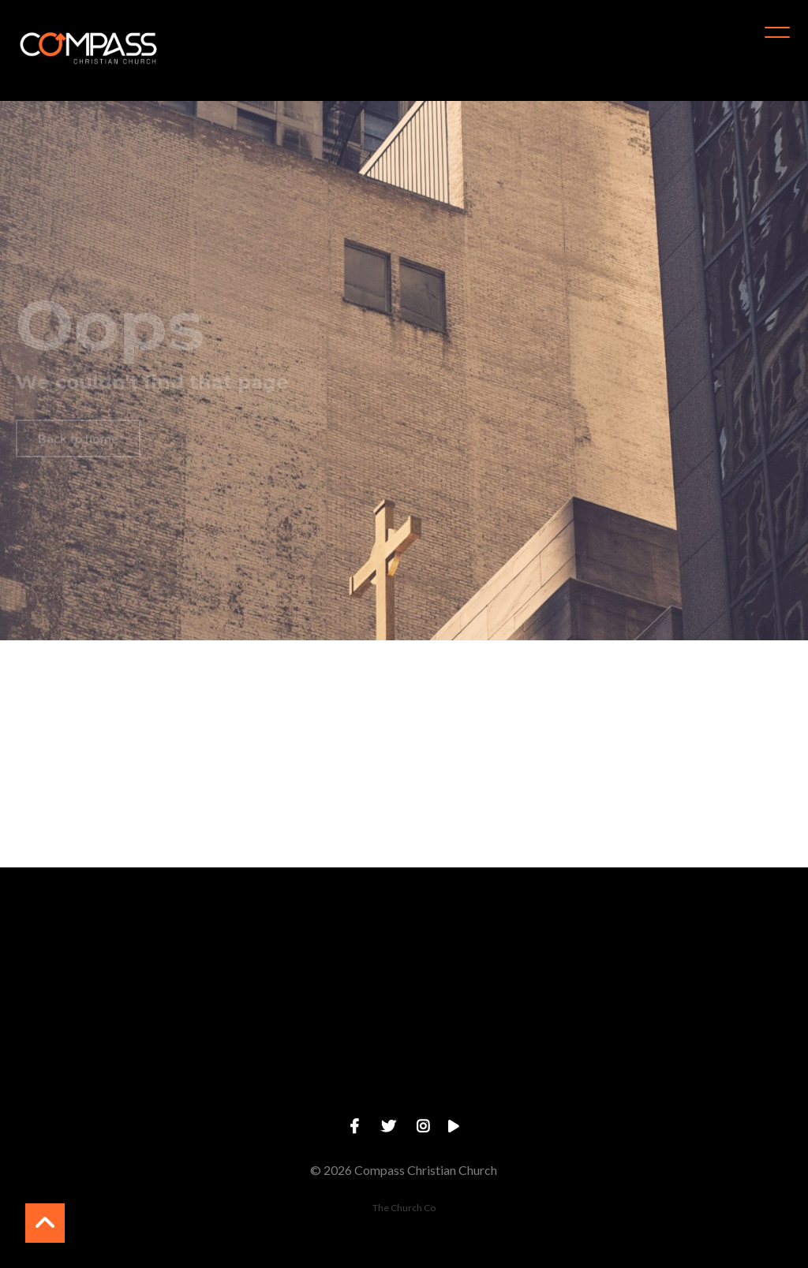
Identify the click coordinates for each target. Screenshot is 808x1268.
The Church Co (404, 1208)
